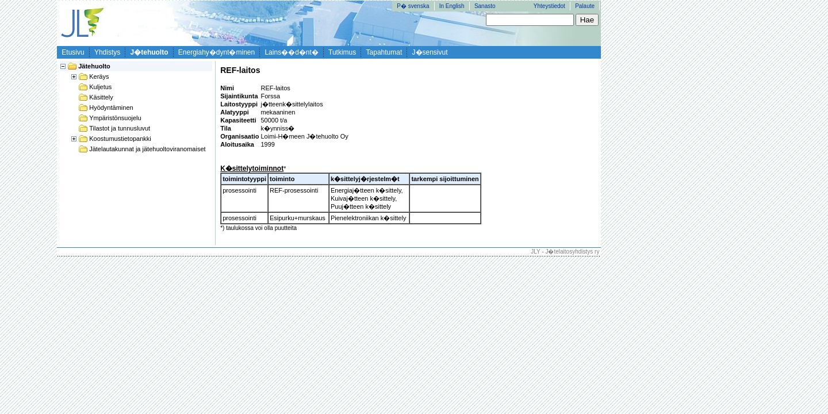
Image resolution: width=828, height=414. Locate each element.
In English (452, 6)
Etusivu (73, 52)
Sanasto (485, 6)
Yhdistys (107, 52)
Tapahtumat (384, 52)
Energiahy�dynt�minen (216, 52)
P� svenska (413, 6)
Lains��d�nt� (291, 52)
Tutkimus (342, 52)
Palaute (585, 6)
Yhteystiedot (549, 6)
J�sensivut (430, 52)
